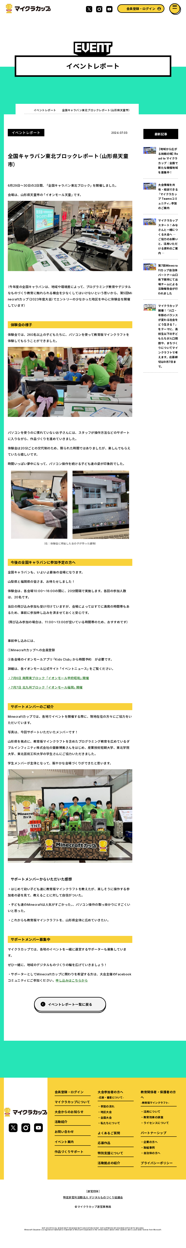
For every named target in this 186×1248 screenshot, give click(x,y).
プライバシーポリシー (157, 1162)
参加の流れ (108, 1106)
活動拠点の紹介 (109, 1162)
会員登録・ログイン (140, 8)
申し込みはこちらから (72, 980)
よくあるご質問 (109, 1133)
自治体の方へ (152, 1153)
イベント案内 (64, 1141)
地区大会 (106, 1112)
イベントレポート (45, 110)
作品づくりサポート (69, 1151)
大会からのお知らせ (69, 1111)
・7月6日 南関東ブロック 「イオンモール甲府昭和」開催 (48, 678)
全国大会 (106, 1117)
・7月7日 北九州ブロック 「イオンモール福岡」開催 (45, 687)
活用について (152, 1111)
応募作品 (104, 1142)
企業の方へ (151, 1142)
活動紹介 (61, 1121)
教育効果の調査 (153, 1117)
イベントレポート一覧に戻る (70, 1004)
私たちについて (110, 1123)
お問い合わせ (64, 1131)
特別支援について (110, 1153)
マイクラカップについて (72, 1101)
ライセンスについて (156, 1123)
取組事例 (149, 1147)
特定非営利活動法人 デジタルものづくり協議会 (93, 1197)
